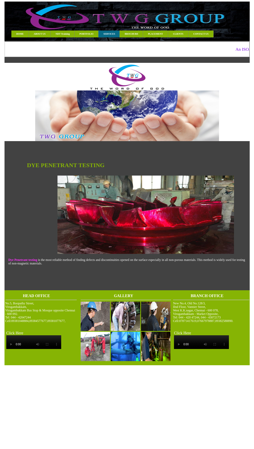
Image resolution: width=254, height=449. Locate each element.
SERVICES (109, 33)
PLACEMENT (155, 33)
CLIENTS (178, 33)
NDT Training (63, 33)
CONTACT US (200, 33)
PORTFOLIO (86, 33)
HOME (20, 33)
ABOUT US (40, 33)
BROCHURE (131, 33)
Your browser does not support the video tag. (33, 342)
